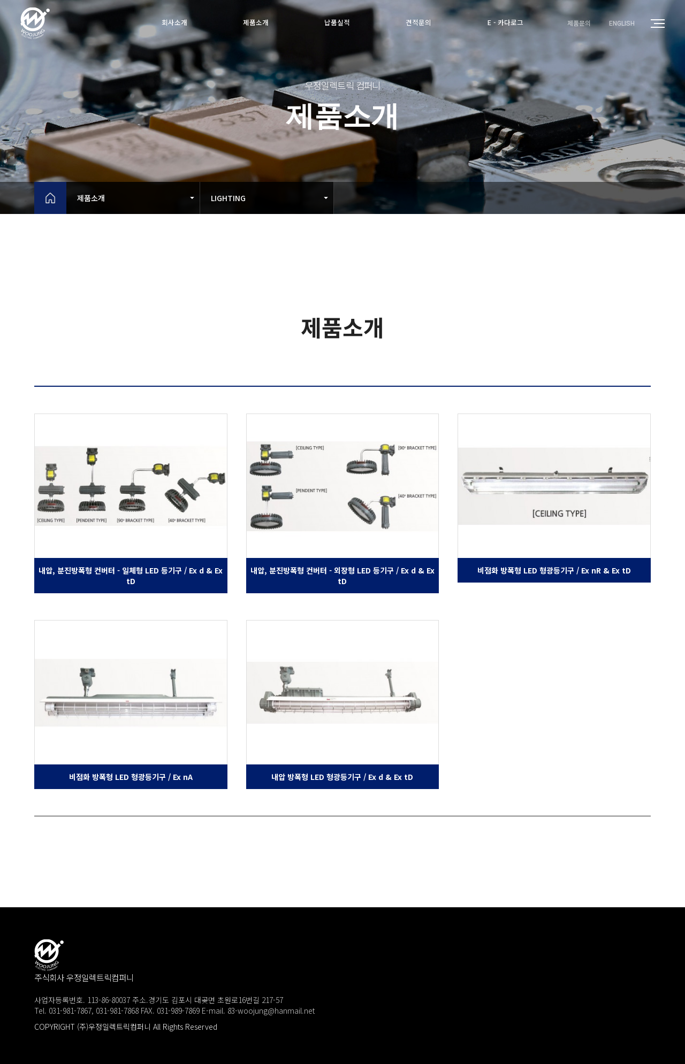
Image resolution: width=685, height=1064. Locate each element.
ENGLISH (622, 23)
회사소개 (170, 22)
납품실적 (337, 22)
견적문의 (421, 22)
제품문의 (579, 23)
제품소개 (254, 22)
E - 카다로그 (509, 22)
